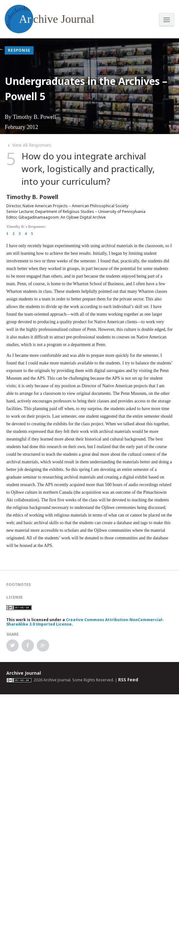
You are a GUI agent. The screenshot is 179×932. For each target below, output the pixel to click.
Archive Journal (23, 673)
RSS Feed (128, 680)
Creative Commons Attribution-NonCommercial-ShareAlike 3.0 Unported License (85, 622)
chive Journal (49, 19)
